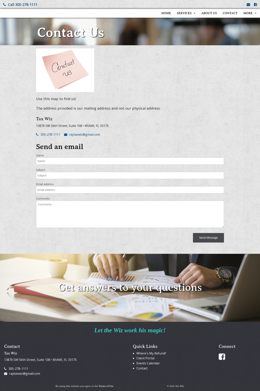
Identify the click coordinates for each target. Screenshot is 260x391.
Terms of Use (106, 386)
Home (166, 13)
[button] (208, 238)
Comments (43, 198)
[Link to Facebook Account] (255, 4)
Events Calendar (148, 363)
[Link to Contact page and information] (248, 4)
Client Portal (145, 358)
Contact (230, 13)
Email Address (45, 184)
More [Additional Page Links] (248, 13)
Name (40, 155)
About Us (209, 13)
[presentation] (65, 238)
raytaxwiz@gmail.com (82, 134)
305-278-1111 (48, 134)
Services (184, 13)
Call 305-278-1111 (20, 4)
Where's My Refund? (151, 353)
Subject (40, 170)
